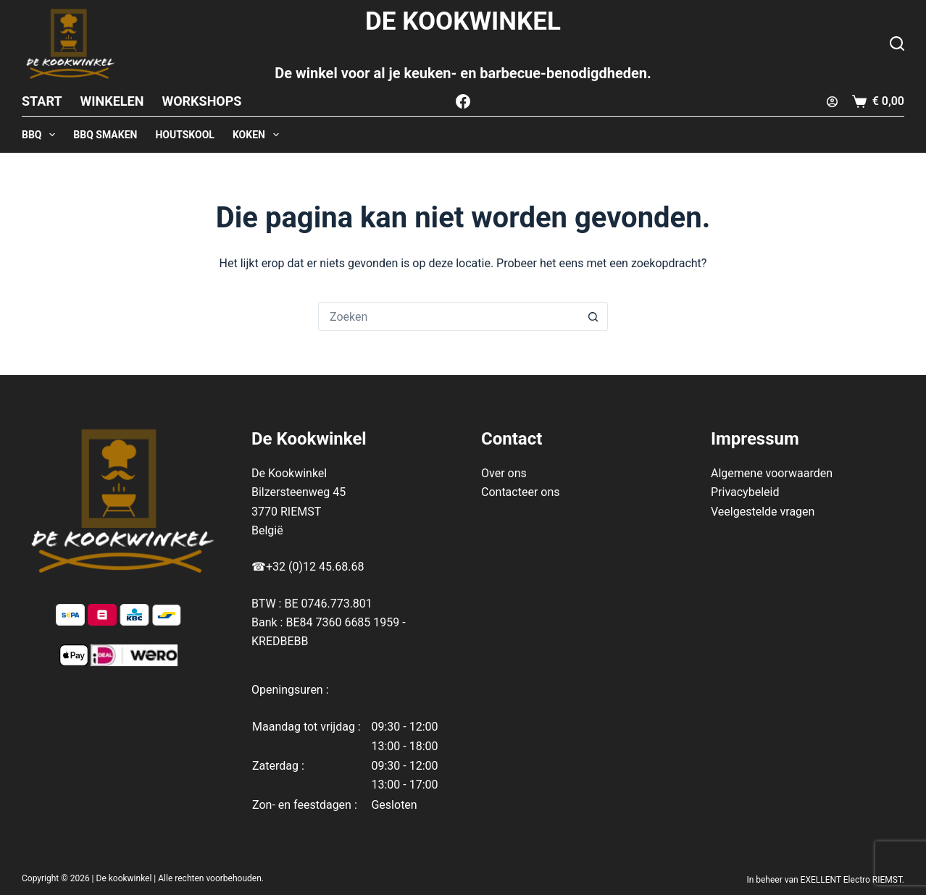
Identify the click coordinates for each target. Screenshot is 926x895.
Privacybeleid (745, 492)
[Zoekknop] (593, 316)
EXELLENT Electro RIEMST (851, 880)
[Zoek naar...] (448, 316)
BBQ (41, 134)
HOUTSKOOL (184, 134)
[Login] (832, 101)
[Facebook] (463, 101)
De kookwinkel (124, 878)
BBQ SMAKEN (105, 134)
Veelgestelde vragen (762, 511)
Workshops (201, 101)
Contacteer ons (520, 492)
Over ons (504, 473)
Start (42, 101)
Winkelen (112, 101)
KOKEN (259, 134)
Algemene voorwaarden (772, 473)
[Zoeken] (897, 43)
